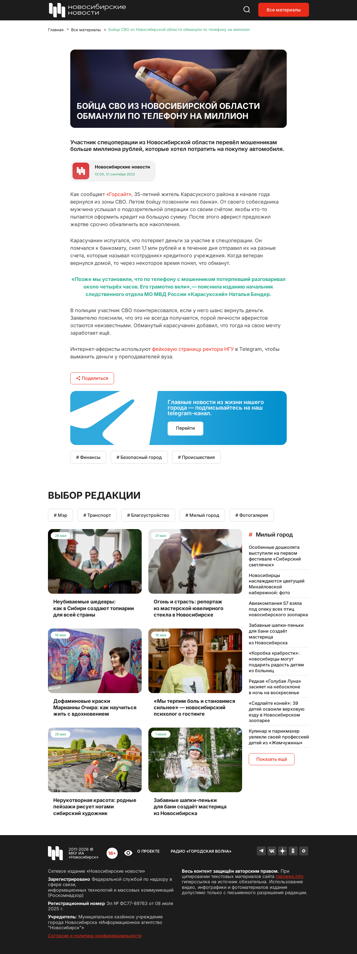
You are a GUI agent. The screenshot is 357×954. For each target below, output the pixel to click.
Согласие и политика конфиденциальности (94, 935)
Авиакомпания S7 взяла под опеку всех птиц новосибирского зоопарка (278, 609)
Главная (56, 29)
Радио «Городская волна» (201, 851)
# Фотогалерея (251, 515)
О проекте (148, 851)
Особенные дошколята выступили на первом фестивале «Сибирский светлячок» (275, 555)
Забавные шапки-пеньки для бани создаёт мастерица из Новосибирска (276, 633)
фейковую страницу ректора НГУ (193, 349)
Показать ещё (271, 759)
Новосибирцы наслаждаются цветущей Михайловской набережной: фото (277, 584)
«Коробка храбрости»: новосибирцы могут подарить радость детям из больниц (276, 661)
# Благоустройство (148, 515)
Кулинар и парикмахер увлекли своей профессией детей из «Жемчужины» (279, 736)
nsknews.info (289, 876)
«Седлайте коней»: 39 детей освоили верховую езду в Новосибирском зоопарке (277, 711)
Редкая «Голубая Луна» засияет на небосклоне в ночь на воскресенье (275, 687)
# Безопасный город (139, 457)
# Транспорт (97, 515)
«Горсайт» (118, 194)
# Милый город (202, 515)
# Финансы (88, 457)
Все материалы (284, 10)
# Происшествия (196, 457)
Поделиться (92, 378)
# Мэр (60, 515)
